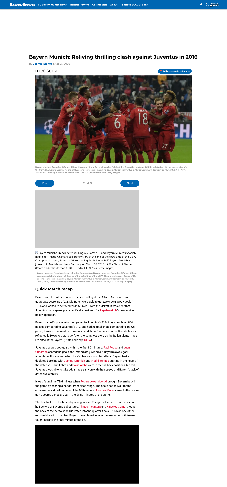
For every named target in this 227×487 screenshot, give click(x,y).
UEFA (87, 321)
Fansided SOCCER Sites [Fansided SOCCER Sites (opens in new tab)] (134, 4)
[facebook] (201, 4)
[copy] (54, 71)
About (113, 4)
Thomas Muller (105, 371)
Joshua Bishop (42, 63)
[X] (207, 4)
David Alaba (79, 346)
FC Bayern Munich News (52, 4)
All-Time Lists (99, 4)
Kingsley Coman (117, 387)
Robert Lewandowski (94, 362)
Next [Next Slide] (130, 183)
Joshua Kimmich (74, 341)
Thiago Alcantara (90, 387)
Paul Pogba (110, 328)
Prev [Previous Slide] (45, 183)
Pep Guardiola (108, 291)
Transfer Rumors (79, 4)
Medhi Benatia (100, 341)
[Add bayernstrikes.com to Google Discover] (175, 71)
